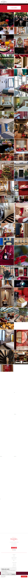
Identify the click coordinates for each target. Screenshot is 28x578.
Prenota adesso (24, 576)
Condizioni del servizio (14, 557)
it (14, 560)
